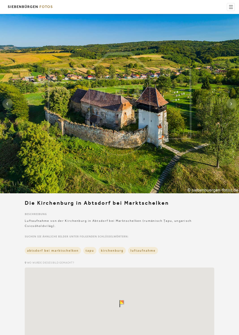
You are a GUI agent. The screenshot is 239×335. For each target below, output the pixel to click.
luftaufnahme (143, 251)
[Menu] (231, 7)
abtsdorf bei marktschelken (53, 251)
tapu (90, 251)
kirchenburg (112, 251)
